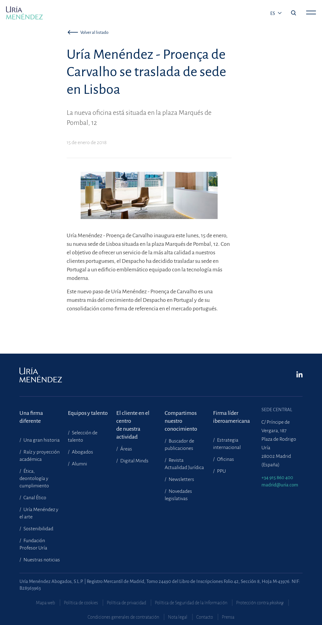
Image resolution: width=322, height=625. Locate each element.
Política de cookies (81, 602)
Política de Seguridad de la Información (191, 602)
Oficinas (225, 459)
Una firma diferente (31, 417)
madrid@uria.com (279, 484)
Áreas (125, 449)
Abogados (82, 452)
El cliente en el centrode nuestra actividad (132, 417)
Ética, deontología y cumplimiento (34, 478)
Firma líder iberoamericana (231, 417)
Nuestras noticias (41, 560)
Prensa (228, 617)
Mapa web (45, 602)
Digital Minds (134, 461)
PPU (221, 471)
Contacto (204, 617)
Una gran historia (41, 440)
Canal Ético (34, 497)
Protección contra (260, 602)
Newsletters (181, 479)
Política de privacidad (126, 602)
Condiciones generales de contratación (123, 617)
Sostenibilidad (38, 528)
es (273, 13)
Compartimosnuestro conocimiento (181, 417)
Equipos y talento (88, 413)
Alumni (79, 464)
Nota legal (177, 617)
